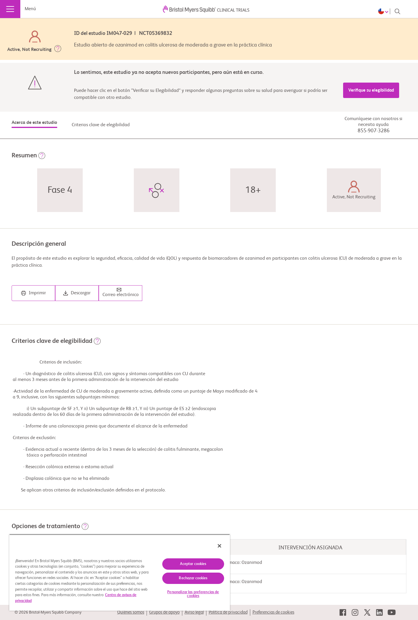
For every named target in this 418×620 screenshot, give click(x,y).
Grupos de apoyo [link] (164, 612)
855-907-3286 (374, 130)
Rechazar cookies (193, 578)
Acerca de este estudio (34, 122)
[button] (58, 50)
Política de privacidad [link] (228, 612)
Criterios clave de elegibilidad (101, 125)
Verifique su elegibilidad (371, 90)
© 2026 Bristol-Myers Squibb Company (48, 612)
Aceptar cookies (193, 564)
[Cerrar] (219, 545)
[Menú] (10, 9)
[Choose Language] (384, 11)
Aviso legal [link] (194, 612)
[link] (342, 612)
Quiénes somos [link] (130, 612)
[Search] (397, 11)
